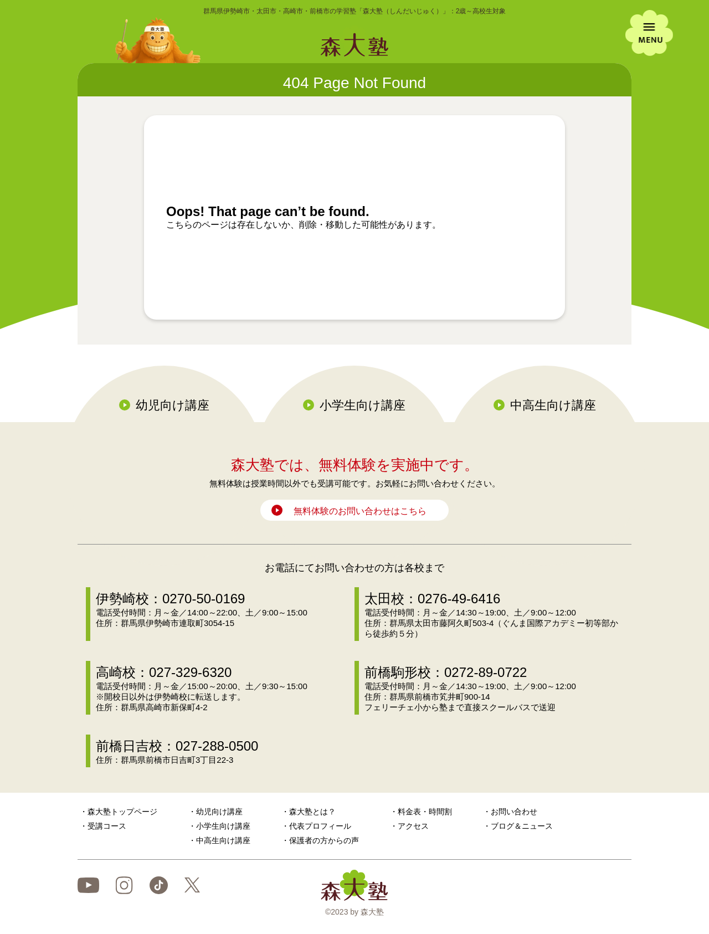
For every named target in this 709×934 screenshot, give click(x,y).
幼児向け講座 (172, 405)
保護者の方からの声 (324, 840)
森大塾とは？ (312, 811)
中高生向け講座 (553, 405)
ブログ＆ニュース (522, 826)
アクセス (413, 826)
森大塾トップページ (122, 811)
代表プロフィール (320, 826)
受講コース (107, 826)
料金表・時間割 (425, 811)
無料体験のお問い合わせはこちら (360, 511)
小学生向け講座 (362, 405)
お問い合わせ (514, 811)
